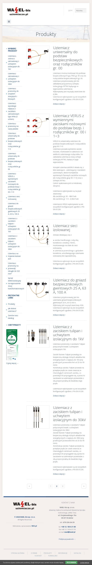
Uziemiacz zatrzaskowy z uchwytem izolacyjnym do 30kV (14, 78)
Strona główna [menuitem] (17, 553)
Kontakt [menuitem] (38, 556)
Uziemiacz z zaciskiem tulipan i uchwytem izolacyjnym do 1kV (68, 332)
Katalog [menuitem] (77, 553)
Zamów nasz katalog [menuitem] (13, 316)
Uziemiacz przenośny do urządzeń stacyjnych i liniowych (13, 93)
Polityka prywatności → (67, 539)
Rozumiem (71, 562)
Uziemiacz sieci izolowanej (65, 227)
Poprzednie (29, 486)
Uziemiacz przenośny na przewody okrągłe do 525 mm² (14, 268)
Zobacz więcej (59, 104)
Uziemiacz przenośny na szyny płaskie (13, 126)
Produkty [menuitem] (11, 304)
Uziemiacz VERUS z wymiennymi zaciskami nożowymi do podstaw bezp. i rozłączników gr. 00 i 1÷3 (69, 125)
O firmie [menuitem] (34, 553)
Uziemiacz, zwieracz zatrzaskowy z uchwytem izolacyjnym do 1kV (14, 62)
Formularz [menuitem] (52, 556)
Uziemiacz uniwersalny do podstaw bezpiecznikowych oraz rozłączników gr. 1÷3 (15, 141)
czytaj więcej (84, 562)
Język (68, 10)
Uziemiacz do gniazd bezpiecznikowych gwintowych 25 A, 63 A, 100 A (69, 286)
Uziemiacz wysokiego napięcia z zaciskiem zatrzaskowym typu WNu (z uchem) (13, 111)
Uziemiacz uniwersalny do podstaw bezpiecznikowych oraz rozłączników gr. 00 (67, 57)
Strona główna (74, 39)
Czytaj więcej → (12, 363)
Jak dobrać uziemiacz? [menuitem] (12, 309)
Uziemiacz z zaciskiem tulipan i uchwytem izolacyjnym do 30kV (69, 413)
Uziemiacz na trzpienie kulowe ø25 (14, 256)
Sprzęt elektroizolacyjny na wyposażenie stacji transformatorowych (15, 283)
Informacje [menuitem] (62, 553)
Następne (83, 486)
